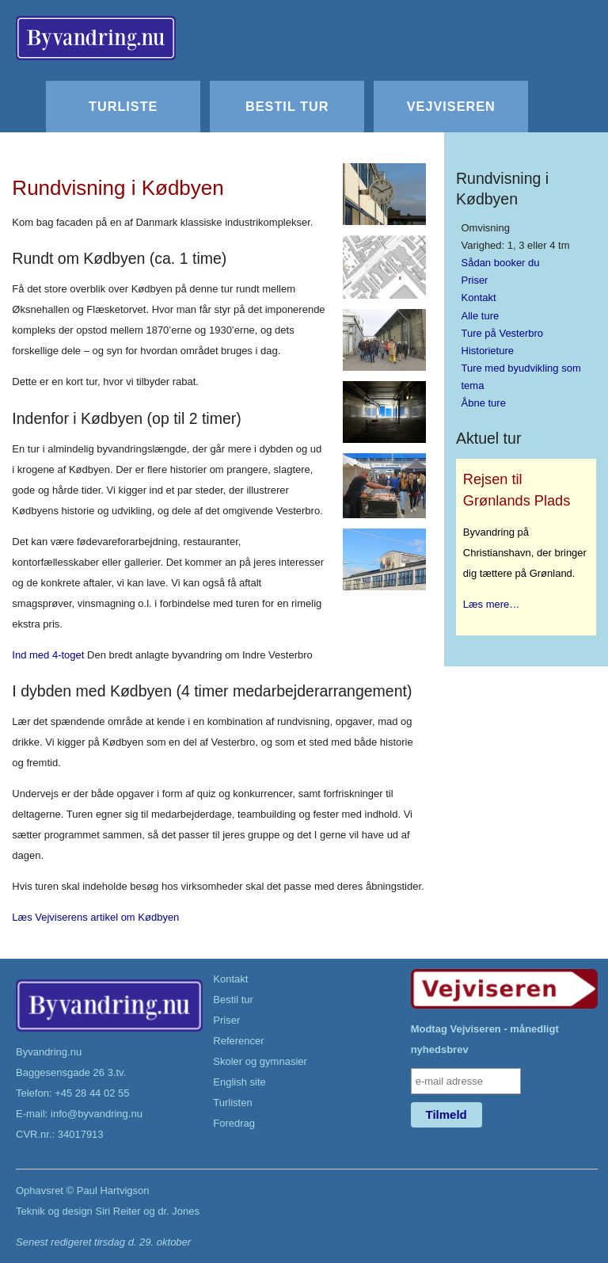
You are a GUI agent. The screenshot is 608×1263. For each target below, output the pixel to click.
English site (239, 1082)
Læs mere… (491, 604)
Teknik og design (54, 1211)
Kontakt (479, 297)
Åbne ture (484, 403)
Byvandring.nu (49, 1052)
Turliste (123, 106)
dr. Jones (179, 1211)
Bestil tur (287, 106)
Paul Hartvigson (113, 1190)
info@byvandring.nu (96, 1114)
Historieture (488, 351)
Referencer (238, 1041)
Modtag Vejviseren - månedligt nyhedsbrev (485, 1039)
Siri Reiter (117, 1211)
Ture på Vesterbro (503, 333)
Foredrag (234, 1123)
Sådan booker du (501, 263)
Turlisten (232, 1102)
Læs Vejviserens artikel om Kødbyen (95, 917)
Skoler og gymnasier (260, 1061)
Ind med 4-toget (48, 655)
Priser (475, 280)
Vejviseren (451, 106)
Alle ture (481, 316)
